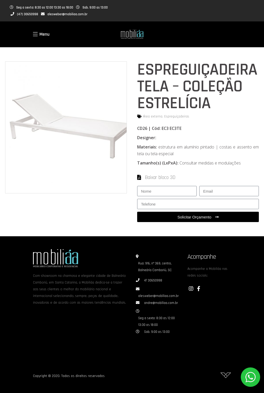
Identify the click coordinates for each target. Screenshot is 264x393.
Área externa (152, 116)
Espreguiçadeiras (176, 116)
